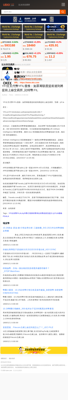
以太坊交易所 (17, 397)
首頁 (2, 107)
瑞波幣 (9, 107)
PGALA (6, 243)
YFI (10, 240)
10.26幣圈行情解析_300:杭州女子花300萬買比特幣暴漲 (28, 336)
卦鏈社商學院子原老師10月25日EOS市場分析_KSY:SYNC (29, 277)
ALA (21, 240)
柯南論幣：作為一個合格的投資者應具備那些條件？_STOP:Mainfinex (26, 296)
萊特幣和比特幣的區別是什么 (42, 240)
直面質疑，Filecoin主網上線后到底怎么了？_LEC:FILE (28, 354)
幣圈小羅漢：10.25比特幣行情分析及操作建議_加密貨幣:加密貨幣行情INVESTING (33, 318)
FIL (18, 240)
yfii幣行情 (27, 240)
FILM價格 (58, 240)
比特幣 (14, 240)
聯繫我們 (4, 385)
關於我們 (12, 385)
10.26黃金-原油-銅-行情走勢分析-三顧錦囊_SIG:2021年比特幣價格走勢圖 (33, 256)
